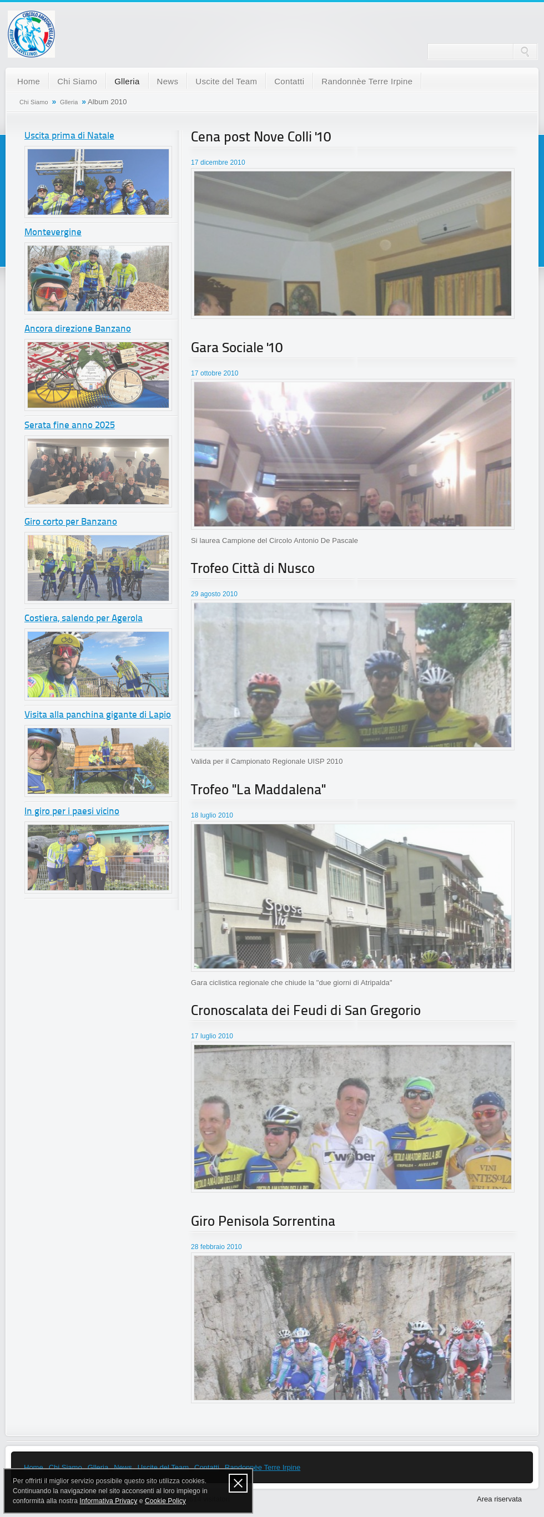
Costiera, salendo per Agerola (83, 618)
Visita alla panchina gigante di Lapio (97, 715)
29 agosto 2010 (214, 594)
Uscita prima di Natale (69, 136)
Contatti (289, 81)
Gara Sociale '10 (237, 349)
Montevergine (53, 232)
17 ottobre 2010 (215, 373)
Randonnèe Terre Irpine (366, 81)
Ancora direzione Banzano (77, 329)
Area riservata (499, 1499)
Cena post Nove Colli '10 (261, 138)
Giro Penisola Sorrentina (263, 1222)
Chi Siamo (77, 81)
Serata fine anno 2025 (69, 425)
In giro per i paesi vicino (71, 811)
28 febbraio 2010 (216, 1247)
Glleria (126, 81)
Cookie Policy (165, 1501)
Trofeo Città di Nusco (253, 569)
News (168, 81)
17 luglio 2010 (212, 1036)
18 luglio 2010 (212, 815)
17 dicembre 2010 (218, 162)
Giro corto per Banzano (70, 522)
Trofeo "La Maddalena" (258, 791)
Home (28, 81)
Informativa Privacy (108, 1501)
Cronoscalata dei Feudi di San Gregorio (306, 1011)
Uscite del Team (226, 81)
